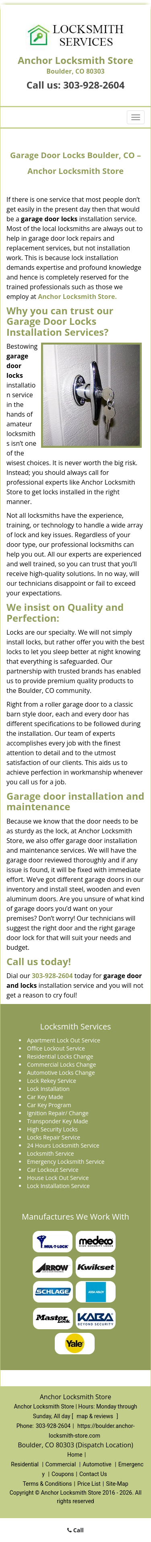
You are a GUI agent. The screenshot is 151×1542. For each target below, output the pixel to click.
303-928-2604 (94, 84)
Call (75, 1530)
